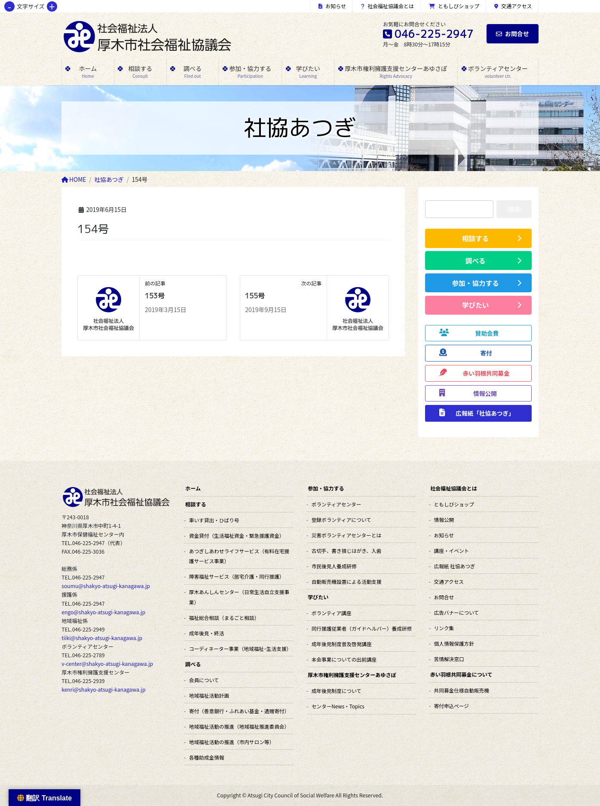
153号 (155, 295)
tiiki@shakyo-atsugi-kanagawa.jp (101, 638)
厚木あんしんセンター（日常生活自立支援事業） (239, 596)
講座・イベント (451, 550)
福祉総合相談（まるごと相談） (224, 617)
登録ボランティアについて (341, 519)
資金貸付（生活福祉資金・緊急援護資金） (237, 535)
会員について (204, 679)
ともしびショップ (454, 5)
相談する (195, 504)
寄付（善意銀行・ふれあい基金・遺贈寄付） (239, 710)
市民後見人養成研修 (334, 566)
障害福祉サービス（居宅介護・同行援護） (237, 576)
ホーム (193, 488)
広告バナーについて (456, 612)
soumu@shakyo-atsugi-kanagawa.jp (105, 586)
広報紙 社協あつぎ (454, 566)
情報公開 (444, 519)
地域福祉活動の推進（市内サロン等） (231, 741)
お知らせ (332, 5)
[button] (478, 238)
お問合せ (512, 33)
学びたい (318, 597)
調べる (193, 664)
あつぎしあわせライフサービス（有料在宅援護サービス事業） (239, 555)
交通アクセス (513, 5)
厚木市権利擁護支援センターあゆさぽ (352, 674)
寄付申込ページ (451, 705)
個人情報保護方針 (454, 643)
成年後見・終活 (206, 633)
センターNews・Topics (338, 706)
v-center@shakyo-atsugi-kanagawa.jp (107, 664)
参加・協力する (326, 488)
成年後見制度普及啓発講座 (342, 643)
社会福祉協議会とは (387, 5)
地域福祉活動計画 (209, 695)
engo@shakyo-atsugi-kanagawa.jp (103, 612)
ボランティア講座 (332, 612)
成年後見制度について (336, 690)
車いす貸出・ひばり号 (214, 520)
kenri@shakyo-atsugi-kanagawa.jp (103, 689)
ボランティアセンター (336, 504)
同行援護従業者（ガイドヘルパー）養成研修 (362, 628)
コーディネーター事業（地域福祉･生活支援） (240, 648)
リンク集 (444, 627)
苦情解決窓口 (449, 658)
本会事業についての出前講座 (344, 659)
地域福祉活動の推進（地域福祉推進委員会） (239, 726)
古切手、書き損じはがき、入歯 (347, 550)
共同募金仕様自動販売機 (461, 690)
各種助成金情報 (206, 757)
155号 (255, 295)
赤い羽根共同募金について (461, 674)
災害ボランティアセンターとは (346, 535)
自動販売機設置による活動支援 (347, 581)
